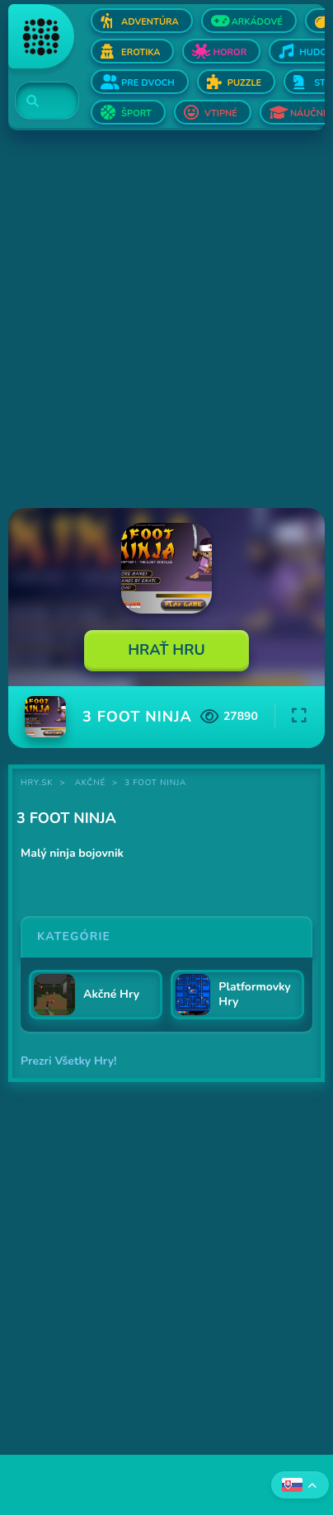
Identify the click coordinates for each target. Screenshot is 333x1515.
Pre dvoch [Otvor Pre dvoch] (148, 83)
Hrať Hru (166, 650)
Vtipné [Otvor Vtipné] (220, 113)
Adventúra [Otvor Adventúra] (150, 22)
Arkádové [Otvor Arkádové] (257, 22)
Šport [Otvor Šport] (136, 113)
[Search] (37, 101)
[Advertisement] (166, 320)
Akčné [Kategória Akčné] (90, 782)
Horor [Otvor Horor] (229, 52)
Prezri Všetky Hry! (68, 1061)
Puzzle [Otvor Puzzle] (244, 83)
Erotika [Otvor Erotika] (140, 52)
